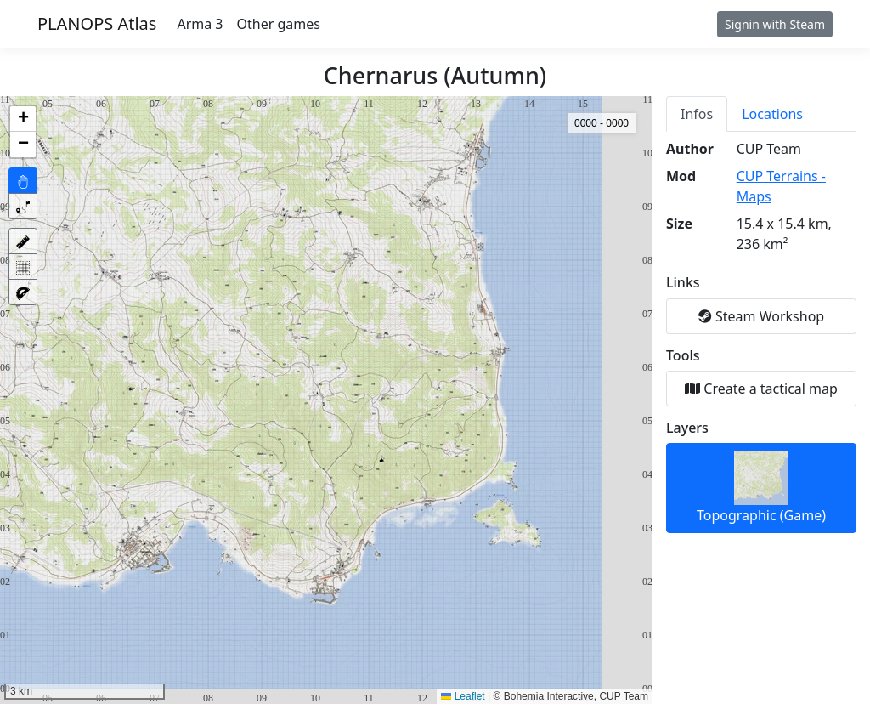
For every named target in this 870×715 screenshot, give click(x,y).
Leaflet (462, 696)
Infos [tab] (697, 114)
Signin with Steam (775, 24)
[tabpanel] (761, 336)
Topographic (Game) (761, 488)
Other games (278, 23)
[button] (23, 119)
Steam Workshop (761, 316)
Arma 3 (200, 23)
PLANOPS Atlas (96, 23)
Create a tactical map (761, 388)
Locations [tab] (772, 114)
